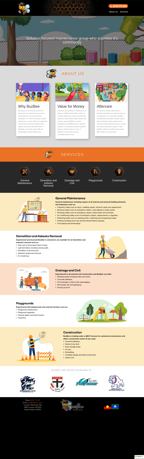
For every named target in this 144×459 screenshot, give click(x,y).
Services (124, 12)
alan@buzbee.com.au (35, 402)
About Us (113, 12)
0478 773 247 (120, 6)
